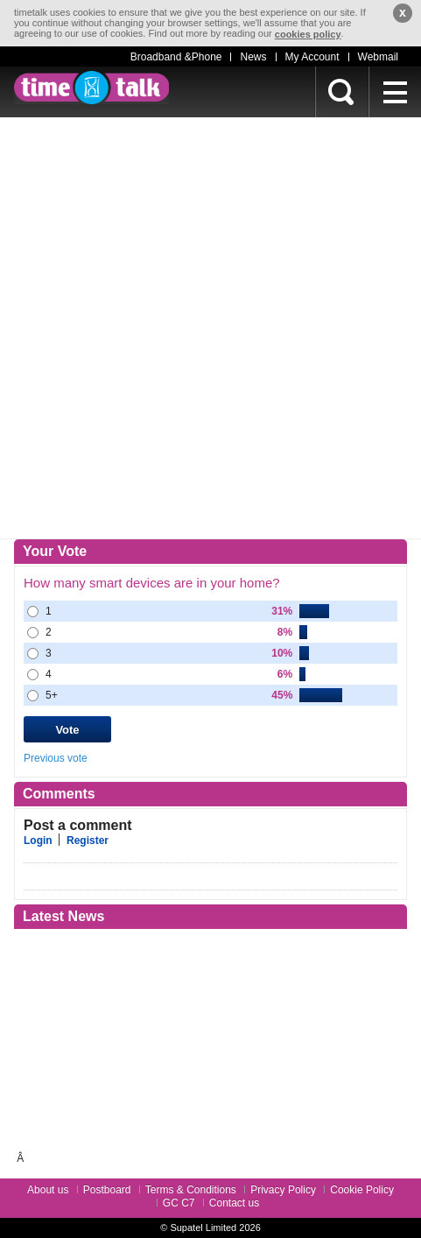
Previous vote (56, 758)
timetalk (91, 87)
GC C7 (179, 1203)
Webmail (378, 57)
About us (47, 1190)
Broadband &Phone (176, 57)
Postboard (107, 1190)
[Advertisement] (210, 327)
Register (88, 840)
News (253, 57)
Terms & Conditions (190, 1190)
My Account (312, 57)
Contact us (234, 1203)
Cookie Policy (362, 1190)
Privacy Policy (283, 1190)
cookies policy (308, 34)
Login (38, 840)
